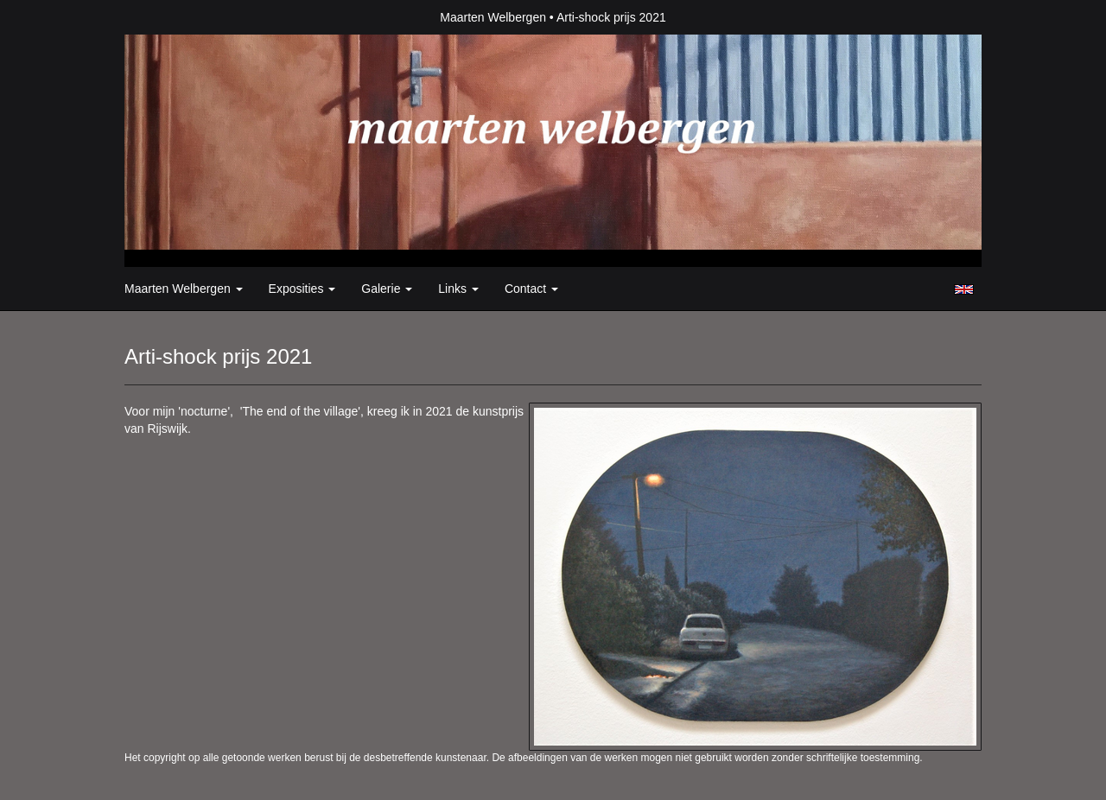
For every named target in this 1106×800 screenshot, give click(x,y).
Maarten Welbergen (493, 17)
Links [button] (458, 288)
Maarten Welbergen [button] (183, 288)
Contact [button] (531, 288)
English (964, 289)
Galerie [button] (386, 288)
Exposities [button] (302, 288)
